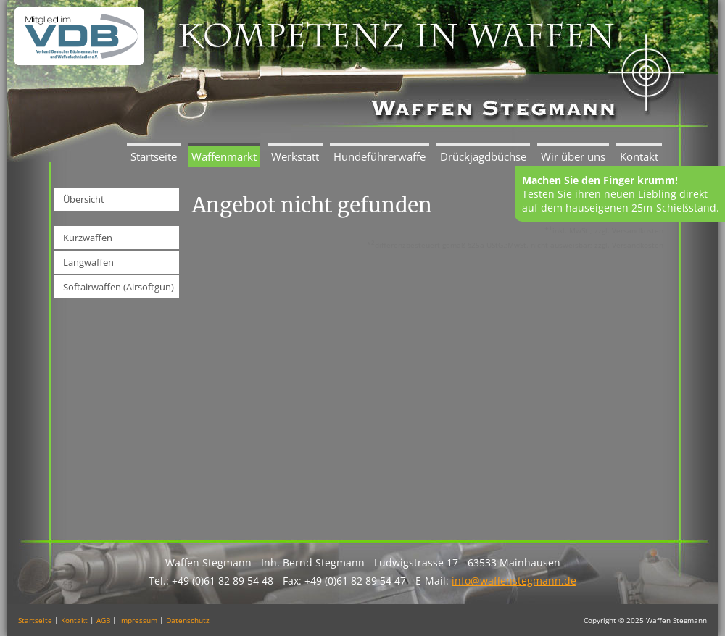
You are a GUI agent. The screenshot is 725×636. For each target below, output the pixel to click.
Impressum (138, 620)
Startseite (153, 156)
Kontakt (639, 156)
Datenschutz (188, 620)
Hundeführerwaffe (380, 156)
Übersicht (83, 199)
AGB (103, 620)
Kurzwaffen (87, 237)
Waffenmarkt (224, 156)
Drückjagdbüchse (483, 156)
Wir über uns (573, 156)
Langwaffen (88, 262)
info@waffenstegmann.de (514, 580)
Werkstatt (295, 156)
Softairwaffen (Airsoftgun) (118, 286)
